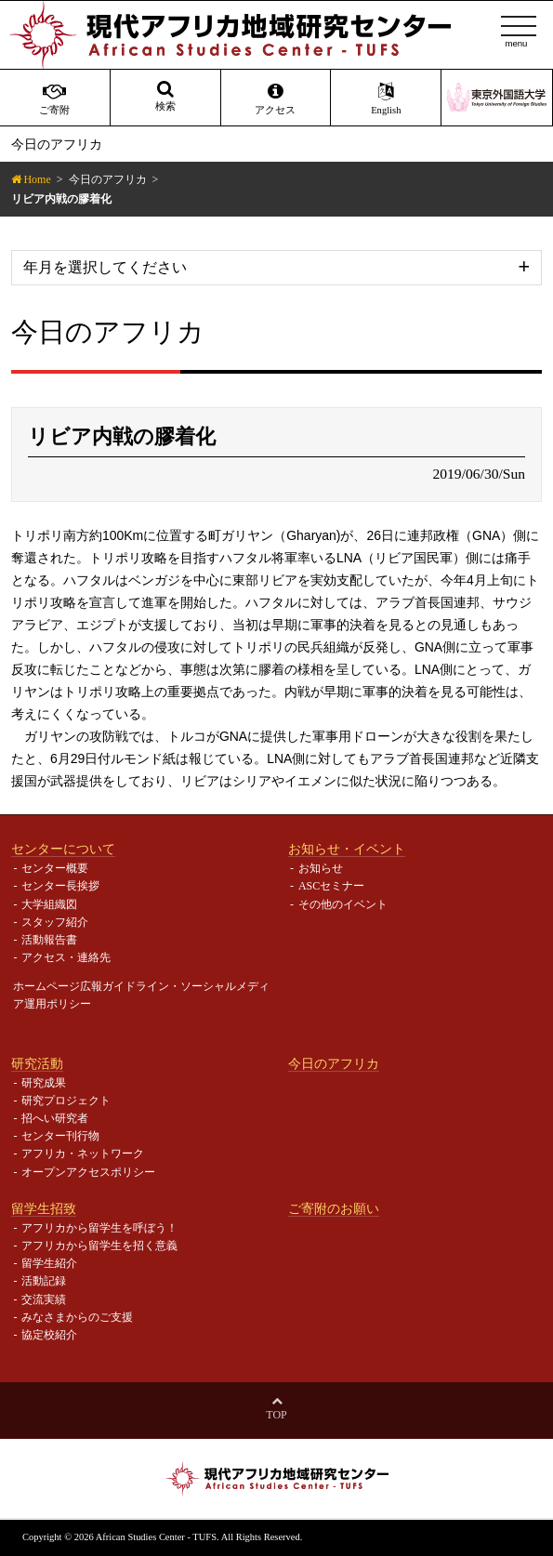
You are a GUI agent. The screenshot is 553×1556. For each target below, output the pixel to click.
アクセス (276, 98)
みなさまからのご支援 (77, 1317)
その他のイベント (343, 904)
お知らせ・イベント (346, 848)
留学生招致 (43, 1208)
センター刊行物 (60, 1135)
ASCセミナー (331, 885)
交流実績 (43, 1299)
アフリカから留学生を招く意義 (99, 1245)
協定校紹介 (49, 1334)
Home (36, 179)
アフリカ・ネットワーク (82, 1153)
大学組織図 (49, 904)
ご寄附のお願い (333, 1208)
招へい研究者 (54, 1118)
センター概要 (54, 868)
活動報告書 (49, 939)
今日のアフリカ (108, 179)
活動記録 (43, 1280)
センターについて (63, 848)
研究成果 (43, 1082)
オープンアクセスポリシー (88, 1172)
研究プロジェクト (66, 1100)
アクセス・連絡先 (66, 957)
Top (276, 1414)
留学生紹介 (49, 1263)
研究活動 (37, 1063)
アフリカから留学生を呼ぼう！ (99, 1227)
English (386, 98)
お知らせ (320, 868)
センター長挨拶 (60, 885)
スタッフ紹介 (54, 922)
